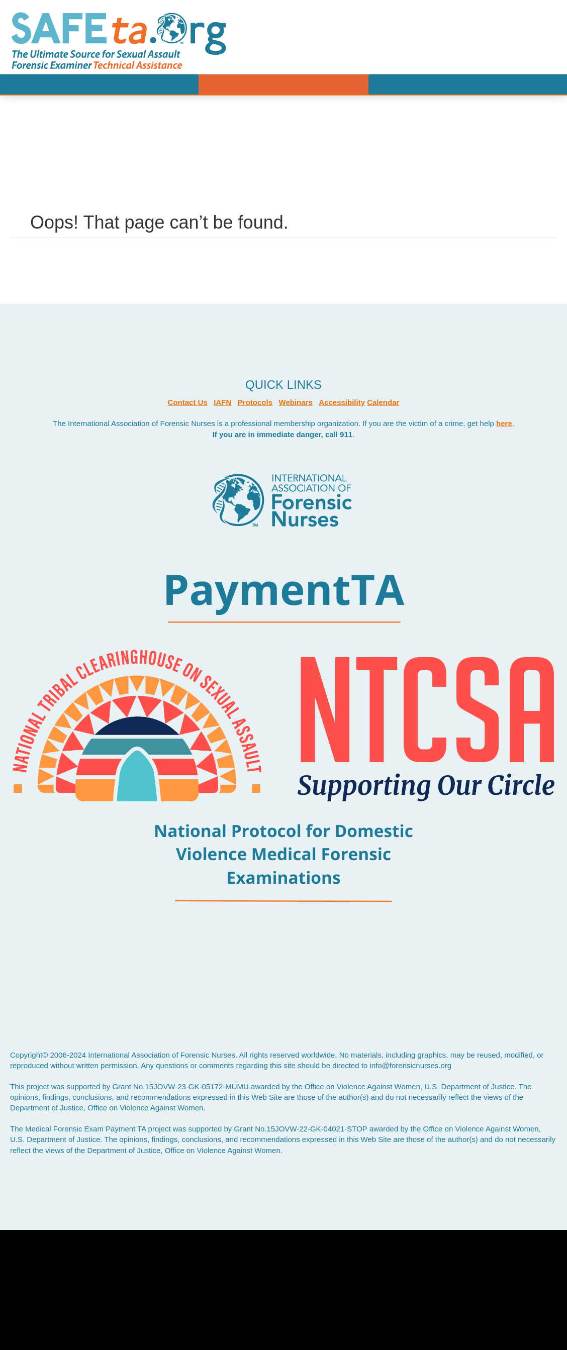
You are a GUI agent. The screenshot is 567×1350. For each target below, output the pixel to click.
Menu (283, 84)
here (504, 423)
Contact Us (188, 402)
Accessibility (342, 402)
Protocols (255, 402)
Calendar (383, 402)
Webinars (296, 402)
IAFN (222, 402)
